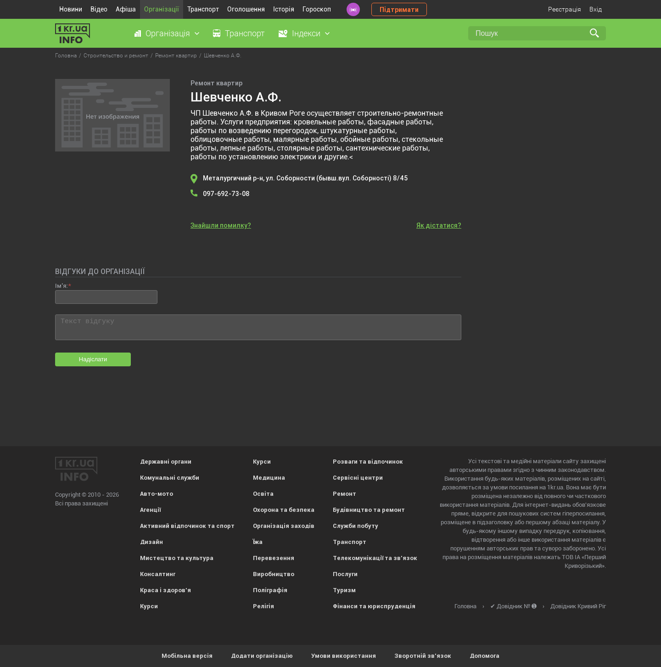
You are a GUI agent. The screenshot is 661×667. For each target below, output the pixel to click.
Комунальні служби (169, 477)
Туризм (344, 590)
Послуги (345, 574)
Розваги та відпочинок (368, 461)
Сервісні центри (358, 477)
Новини (70, 9)
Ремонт (344, 493)
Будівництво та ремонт (369, 509)
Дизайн (151, 541)
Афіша (126, 9)
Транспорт (203, 9)
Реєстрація (564, 9)
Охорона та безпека (283, 509)
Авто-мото (156, 493)
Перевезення (273, 558)
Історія (283, 9)
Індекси (306, 33)
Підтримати (399, 9)
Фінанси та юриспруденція (374, 606)
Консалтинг (157, 574)
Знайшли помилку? (220, 225)
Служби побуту (355, 525)
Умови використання (343, 655)
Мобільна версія (187, 655)
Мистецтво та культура (176, 558)
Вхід (595, 9)
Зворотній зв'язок (422, 655)
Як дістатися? (438, 225)
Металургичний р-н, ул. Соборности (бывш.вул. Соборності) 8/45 (305, 178)
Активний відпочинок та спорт (187, 525)
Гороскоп (316, 9)
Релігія (263, 606)
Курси (149, 606)
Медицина (269, 477)
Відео (98, 9)
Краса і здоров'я (165, 590)
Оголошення (246, 9)
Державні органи (165, 461)
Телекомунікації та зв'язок (375, 558)
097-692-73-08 (226, 193)
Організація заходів (283, 525)
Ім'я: (61, 285)
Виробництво (273, 574)
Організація (168, 33)
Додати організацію (262, 655)
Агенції (150, 509)
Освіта (263, 493)
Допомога (484, 655)
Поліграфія (270, 590)
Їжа (258, 541)
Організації (161, 9)
